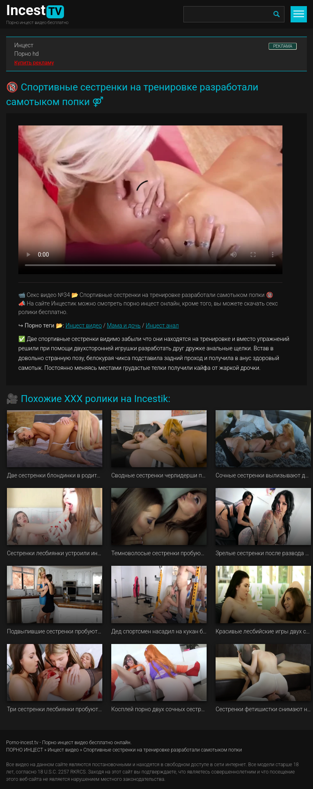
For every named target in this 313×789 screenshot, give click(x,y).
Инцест (23, 45)
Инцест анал (162, 325)
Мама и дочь (124, 325)
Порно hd (26, 54)
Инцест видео (84, 325)
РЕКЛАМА (282, 46)
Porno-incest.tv (22, 742)
